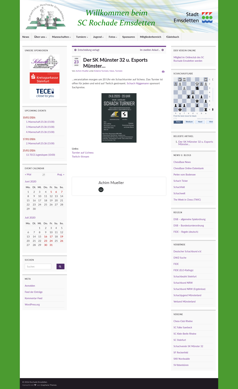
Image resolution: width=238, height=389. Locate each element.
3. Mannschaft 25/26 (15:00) (40, 126)
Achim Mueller (82, 71)
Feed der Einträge (33, 292)
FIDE (176, 264)
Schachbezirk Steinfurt (185, 276)
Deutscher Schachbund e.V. (187, 251)
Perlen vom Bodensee (185, 174)
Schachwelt (179, 193)
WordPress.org (32, 304)
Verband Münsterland (185, 301)
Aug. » (60, 174)
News (25, 36)
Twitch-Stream (80, 156)
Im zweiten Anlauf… (150, 49)
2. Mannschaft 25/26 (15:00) (40, 143)
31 (51, 244)
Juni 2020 (30, 181)
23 (45, 240)
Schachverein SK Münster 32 (188, 346)
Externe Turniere (101, 71)
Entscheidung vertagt (88, 49)
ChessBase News (182, 162)
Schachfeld (179, 187)
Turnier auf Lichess (83, 152)
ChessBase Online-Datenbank (189, 168)
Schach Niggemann (138, 83)
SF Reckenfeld (181, 352)
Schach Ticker (181, 180)
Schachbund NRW (183, 282)
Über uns (40, 36)
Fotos (113, 36)
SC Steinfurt (180, 340)
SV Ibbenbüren (181, 365)
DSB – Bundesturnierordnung (189, 225)
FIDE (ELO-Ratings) (183, 270)
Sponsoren (128, 36)
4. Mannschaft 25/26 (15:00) (40, 132)
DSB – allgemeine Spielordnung (189, 219)
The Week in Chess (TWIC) (187, 199)
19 (61, 236)
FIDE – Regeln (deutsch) (186, 231)
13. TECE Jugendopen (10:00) (40, 154)
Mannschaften (61, 36)
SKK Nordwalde (182, 358)
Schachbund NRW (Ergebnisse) (189, 289)
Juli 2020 (30, 217)
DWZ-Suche (180, 257)
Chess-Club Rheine (183, 321)
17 (51, 236)
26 (61, 240)
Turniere (82, 36)
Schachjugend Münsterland (187, 295)
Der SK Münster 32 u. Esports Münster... (195, 143)
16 (45, 236)
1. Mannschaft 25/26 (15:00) (40, 121)
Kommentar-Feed (33, 298)
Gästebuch (172, 36)
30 (45, 244)
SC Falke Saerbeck (183, 327)
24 (51, 240)
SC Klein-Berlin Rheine (185, 333)
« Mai (28, 174)
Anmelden (30, 285)
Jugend (98, 36)
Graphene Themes (49, 385)
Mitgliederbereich (150, 36)
